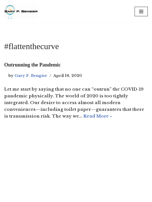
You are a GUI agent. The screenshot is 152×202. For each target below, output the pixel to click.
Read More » (97, 116)
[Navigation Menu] (141, 11)
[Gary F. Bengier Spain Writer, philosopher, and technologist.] (21, 11)
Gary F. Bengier (31, 75)
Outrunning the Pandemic (32, 65)
